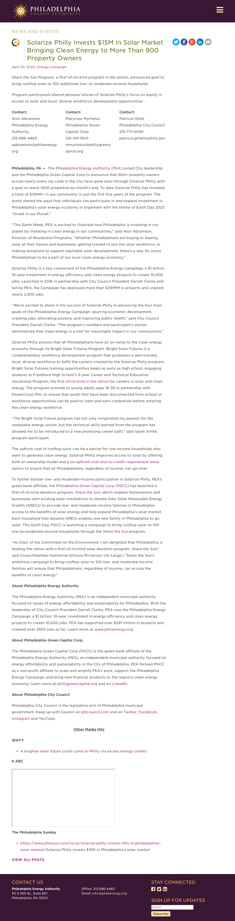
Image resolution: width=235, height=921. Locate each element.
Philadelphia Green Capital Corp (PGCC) (92, 486)
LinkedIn (119, 684)
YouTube (46, 719)
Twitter (129, 712)
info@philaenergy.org (109, 893)
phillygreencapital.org (77, 684)
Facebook (147, 712)
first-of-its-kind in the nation (83, 381)
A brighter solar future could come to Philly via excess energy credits (83, 751)
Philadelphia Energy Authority (46, 11)
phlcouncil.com (94, 712)
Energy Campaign (52, 67)
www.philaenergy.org (113, 629)
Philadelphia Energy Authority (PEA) (88, 168)
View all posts (28, 860)
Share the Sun (87, 492)
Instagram (21, 719)
